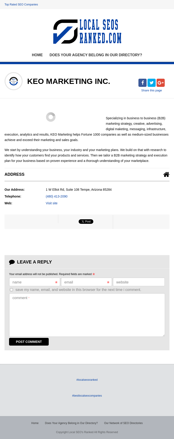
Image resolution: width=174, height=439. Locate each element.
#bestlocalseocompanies (87, 395)
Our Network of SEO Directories (123, 423)
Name (35, 282)
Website (122, 282)
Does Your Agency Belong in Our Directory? (96, 55)
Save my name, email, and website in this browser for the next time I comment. (78, 290)
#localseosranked (86, 379)
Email (86, 282)
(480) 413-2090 (57, 196)
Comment (20, 298)
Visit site (52, 203)
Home (37, 55)
